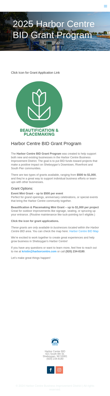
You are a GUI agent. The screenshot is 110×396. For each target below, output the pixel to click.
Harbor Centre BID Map (83, 231)
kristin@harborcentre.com (39, 251)
